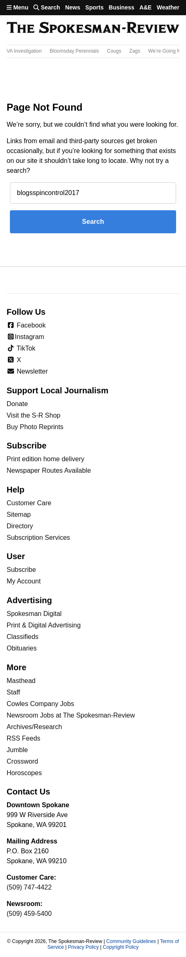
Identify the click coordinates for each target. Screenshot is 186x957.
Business (121, 7)
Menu (17, 7)
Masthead (21, 680)
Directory (20, 526)
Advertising (29, 600)
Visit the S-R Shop (33, 415)
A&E (145, 7)
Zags (134, 51)
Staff (13, 692)
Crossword (22, 761)
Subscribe (21, 569)
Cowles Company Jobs (40, 703)
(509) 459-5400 (29, 913)
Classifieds (22, 636)
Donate (17, 403)
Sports (94, 7)
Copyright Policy (121, 947)
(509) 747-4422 (29, 887)
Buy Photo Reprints (35, 426)
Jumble (17, 749)
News (72, 7)
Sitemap (19, 514)
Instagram (25, 336)
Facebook (26, 325)
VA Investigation (24, 51)
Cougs (114, 51)
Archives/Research (34, 726)
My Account (24, 581)
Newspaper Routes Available (49, 470)
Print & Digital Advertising (44, 625)
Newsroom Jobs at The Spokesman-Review (71, 715)
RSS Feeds (23, 738)
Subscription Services (38, 537)
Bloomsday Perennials (74, 51)
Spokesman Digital (34, 613)
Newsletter (27, 371)
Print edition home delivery (46, 458)
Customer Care (29, 502)
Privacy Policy (83, 947)
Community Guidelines (131, 941)
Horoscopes (24, 772)
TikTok (21, 348)
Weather (168, 7)
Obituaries (22, 648)
